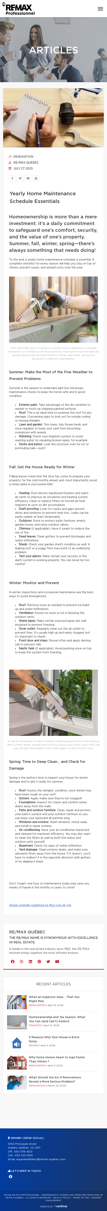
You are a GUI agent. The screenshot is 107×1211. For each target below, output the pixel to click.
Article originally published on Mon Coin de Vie (40, 905)
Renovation (21, 156)
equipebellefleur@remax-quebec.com (40, 1159)
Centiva (60, 1206)
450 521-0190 (24, 1155)
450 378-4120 (23, 1151)
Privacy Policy (62, 1198)
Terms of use (81, 1198)
